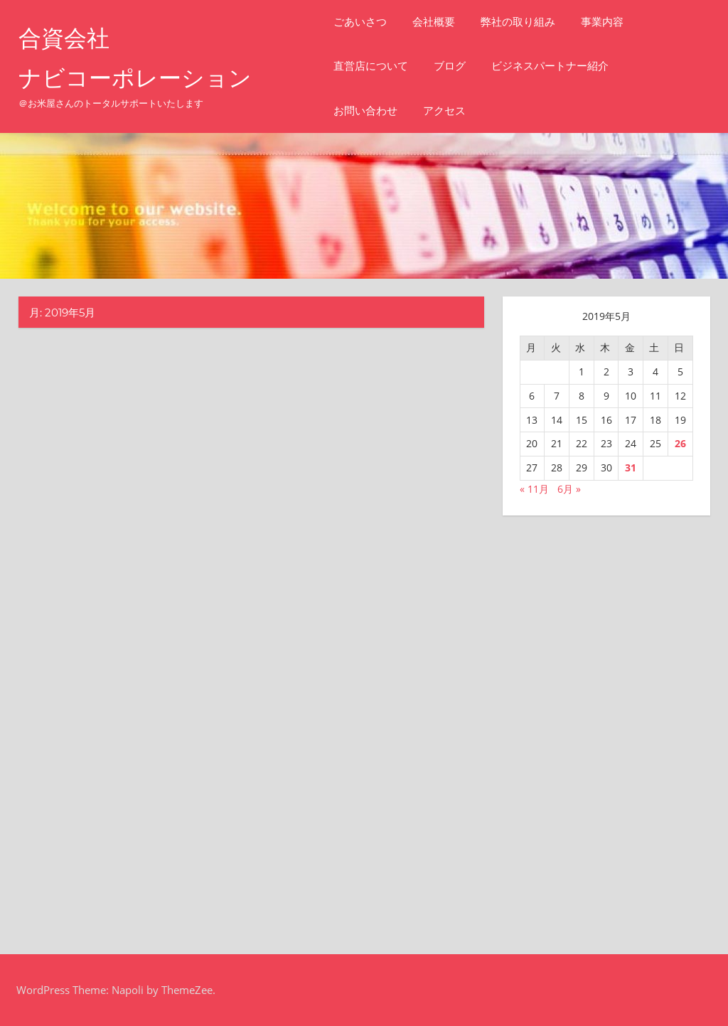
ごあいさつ (360, 21)
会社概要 (433, 21)
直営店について (370, 66)
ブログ (450, 66)
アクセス (444, 110)
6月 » (569, 489)
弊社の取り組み (518, 21)
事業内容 (602, 21)
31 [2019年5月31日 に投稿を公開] (630, 467)
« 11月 (534, 489)
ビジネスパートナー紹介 (550, 66)
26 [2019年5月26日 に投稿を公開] (680, 443)
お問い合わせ (365, 110)
